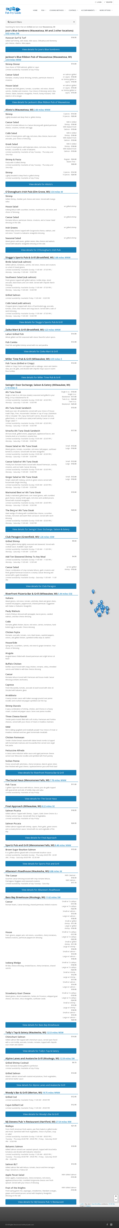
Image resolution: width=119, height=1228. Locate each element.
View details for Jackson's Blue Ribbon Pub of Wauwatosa (41, 102)
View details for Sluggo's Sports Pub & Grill (41, 322)
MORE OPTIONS (105, 10)
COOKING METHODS (57, 10)
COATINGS (72, 10)
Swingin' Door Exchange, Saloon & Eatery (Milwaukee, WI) (37, 384)
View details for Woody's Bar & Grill (41, 1114)
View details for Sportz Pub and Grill (41, 863)
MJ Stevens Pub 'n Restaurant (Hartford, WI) (30, 1121)
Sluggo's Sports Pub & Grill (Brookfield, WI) (29, 257)
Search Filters (15, 22)
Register (108, 2)
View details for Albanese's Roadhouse (41, 889)
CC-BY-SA (112, 1204)
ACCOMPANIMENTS (88, 10)
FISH (42, 10)
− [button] (116, 1200)
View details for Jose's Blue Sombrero (41, 49)
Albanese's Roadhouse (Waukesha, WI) (27, 871)
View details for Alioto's (41, 184)
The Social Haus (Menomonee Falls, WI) (27, 780)
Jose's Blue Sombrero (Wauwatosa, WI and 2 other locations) (39, 30)
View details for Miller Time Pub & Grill (40, 377)
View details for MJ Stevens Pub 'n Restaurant (41, 1202)
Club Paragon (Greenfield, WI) (22, 536)
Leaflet (82, 1204)
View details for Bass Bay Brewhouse (41, 1025)
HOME (35, 10)
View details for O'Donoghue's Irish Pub (41, 250)
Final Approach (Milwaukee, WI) (23, 806)
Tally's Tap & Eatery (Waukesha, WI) (25, 1032)
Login (98, 2)
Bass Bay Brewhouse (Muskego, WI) (25, 897)
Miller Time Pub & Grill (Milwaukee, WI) (27, 358)
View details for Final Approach (40, 837)
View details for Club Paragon (41, 586)
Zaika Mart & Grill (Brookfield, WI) (24, 329)
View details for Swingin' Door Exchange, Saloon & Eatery (40, 529)
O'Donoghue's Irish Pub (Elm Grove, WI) (27, 191)
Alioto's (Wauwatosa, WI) (19, 109)
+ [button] (116, 1196)
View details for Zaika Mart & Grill (41, 351)
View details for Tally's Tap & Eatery (41, 1051)
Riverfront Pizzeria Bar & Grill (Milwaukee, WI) (31, 593)
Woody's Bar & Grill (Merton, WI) (23, 1092)
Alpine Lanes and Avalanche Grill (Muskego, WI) (32, 1058)
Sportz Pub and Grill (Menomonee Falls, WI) (29, 845)
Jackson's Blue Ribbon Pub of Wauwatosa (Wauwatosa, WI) (38, 56)
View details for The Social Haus (41, 798)
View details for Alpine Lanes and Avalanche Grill (41, 1085)
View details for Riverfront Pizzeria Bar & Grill (41, 772)
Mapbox (88, 1206)
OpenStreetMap (96, 1204)
